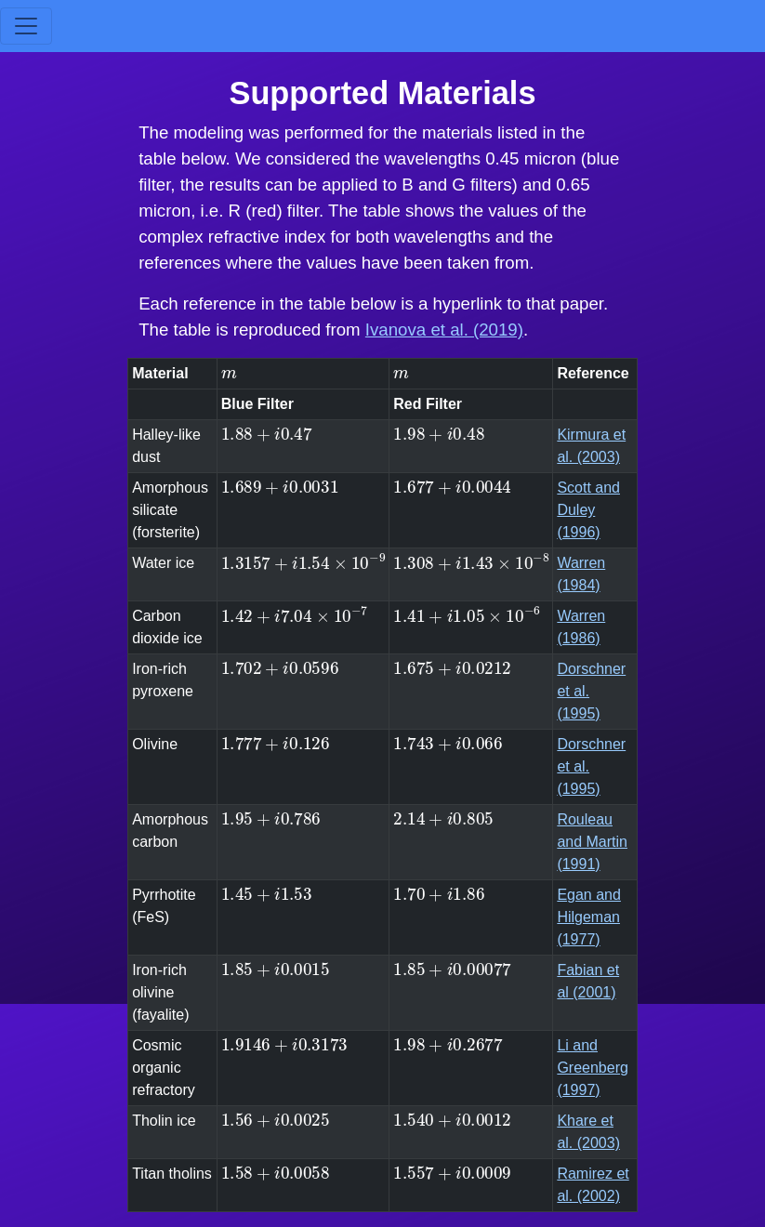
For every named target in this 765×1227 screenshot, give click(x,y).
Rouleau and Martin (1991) (592, 841)
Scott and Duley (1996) (588, 510)
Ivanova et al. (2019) (444, 329)
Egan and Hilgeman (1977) (589, 917)
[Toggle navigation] (26, 26)
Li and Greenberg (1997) (592, 1067)
